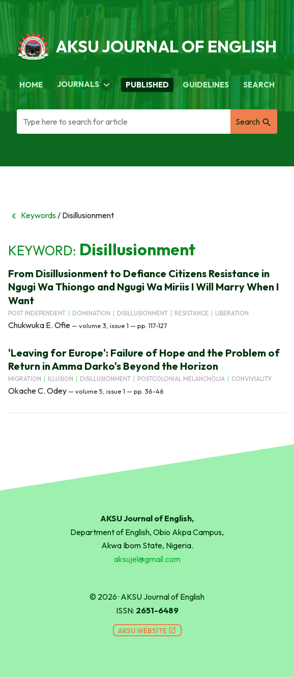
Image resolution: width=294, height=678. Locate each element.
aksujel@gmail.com (147, 559)
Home (31, 85)
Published (147, 85)
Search (259, 85)
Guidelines (206, 85)
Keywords (32, 215)
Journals (84, 85)
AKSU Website (147, 630)
